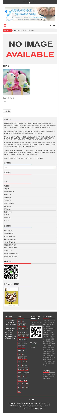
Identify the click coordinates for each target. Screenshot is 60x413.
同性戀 (5, 189)
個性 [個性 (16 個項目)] (24, 325)
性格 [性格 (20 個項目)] (25, 358)
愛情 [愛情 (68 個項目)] (19, 365)
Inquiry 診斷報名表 (10, 328)
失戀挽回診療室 (8, 192)
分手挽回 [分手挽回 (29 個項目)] (20, 332)
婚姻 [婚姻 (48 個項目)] (19, 347)
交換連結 (32, 347)
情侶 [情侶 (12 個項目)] (19, 361)
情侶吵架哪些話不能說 (10, 245)
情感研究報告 (7, 203)
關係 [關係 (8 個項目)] (23, 387)
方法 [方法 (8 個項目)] (25, 380)
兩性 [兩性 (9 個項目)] (19, 328)
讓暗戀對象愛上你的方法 (10, 256)
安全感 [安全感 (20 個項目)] (19, 350)
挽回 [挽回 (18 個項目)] (27, 376)
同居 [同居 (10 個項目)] (25, 332)
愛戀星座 (6, 209)
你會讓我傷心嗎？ (8, 230)
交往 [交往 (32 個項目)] (19, 321)
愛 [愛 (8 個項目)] (26, 361)
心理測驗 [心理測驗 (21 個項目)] (20, 358)
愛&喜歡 (27, 30)
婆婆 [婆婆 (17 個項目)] (25, 343)
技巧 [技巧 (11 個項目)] (23, 376)
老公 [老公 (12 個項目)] (19, 387)
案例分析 (6, 218)
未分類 (5, 215)
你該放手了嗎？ (8, 251)
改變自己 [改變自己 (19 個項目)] (20, 380)
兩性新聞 (6, 186)
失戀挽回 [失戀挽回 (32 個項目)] (20, 339)
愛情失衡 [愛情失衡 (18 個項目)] (24, 365)
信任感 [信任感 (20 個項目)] (19, 325)
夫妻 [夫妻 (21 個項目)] (23, 336)
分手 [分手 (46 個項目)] (27, 328)
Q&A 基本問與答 (9, 322)
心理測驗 (6, 200)
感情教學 (6, 212)
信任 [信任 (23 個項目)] (23, 321)
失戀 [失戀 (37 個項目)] (27, 336)
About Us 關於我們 (10, 320)
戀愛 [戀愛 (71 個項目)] (19, 376)
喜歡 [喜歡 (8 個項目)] (19, 336)
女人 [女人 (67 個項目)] (25, 339)
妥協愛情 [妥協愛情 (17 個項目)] (20, 343)
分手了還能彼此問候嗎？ (10, 248)
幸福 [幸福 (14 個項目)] (19, 354)
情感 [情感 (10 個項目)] (23, 361)
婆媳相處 (6, 194)
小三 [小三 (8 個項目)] (24, 350)
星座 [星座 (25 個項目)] (19, 383)
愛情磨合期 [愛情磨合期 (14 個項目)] (21, 369)
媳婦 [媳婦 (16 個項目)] (23, 347)
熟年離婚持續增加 (8, 233)
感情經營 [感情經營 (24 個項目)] (26, 372)
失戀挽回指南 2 (9, 334)
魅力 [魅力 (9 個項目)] (19, 391)
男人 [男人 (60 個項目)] (23, 383)
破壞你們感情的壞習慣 (10, 239)
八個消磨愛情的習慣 (9, 242)
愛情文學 (21, 30)
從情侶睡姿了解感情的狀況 (11, 253)
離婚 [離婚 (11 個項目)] (27, 387)
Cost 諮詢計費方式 (10, 330)
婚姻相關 (6, 197)
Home (16, 30)
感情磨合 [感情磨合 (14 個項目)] (20, 372)
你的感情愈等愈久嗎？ (10, 236)
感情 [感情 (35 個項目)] (26, 369)
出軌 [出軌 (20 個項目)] (23, 328)
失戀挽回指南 (8, 332)
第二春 (5, 220)
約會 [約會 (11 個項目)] (27, 383)
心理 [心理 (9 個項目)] (23, 354)
